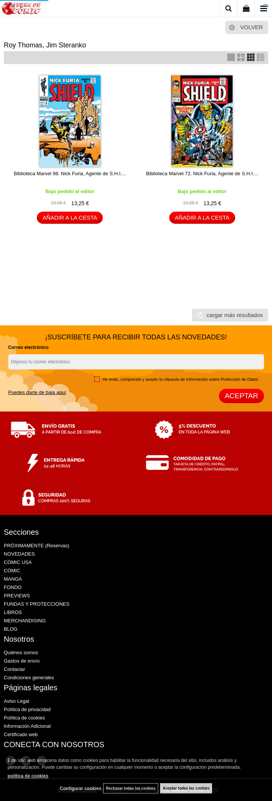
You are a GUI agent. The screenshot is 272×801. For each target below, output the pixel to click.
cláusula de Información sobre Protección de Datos (211, 379)
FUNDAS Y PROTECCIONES (36, 604)
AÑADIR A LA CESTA (69, 217)
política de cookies (28, 776)
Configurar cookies (80, 788)
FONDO (13, 587)
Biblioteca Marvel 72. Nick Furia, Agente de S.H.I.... (202, 173)
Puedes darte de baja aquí (37, 392)
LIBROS (13, 612)
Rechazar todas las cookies (131, 788)
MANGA (13, 579)
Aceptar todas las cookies (186, 788)
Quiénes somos (21, 652)
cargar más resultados (235, 315)
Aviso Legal (16, 701)
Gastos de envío (22, 661)
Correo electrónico (28, 347)
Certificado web (21, 734)
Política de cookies (24, 718)
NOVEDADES (19, 554)
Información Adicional (27, 726)
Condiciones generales (29, 677)
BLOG (10, 629)
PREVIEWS (17, 595)
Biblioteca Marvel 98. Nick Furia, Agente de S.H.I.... (70, 173)
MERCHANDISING (25, 621)
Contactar (14, 669)
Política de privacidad (27, 709)
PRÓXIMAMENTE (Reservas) (36, 545)
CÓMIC (12, 570)
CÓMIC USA (18, 562)
